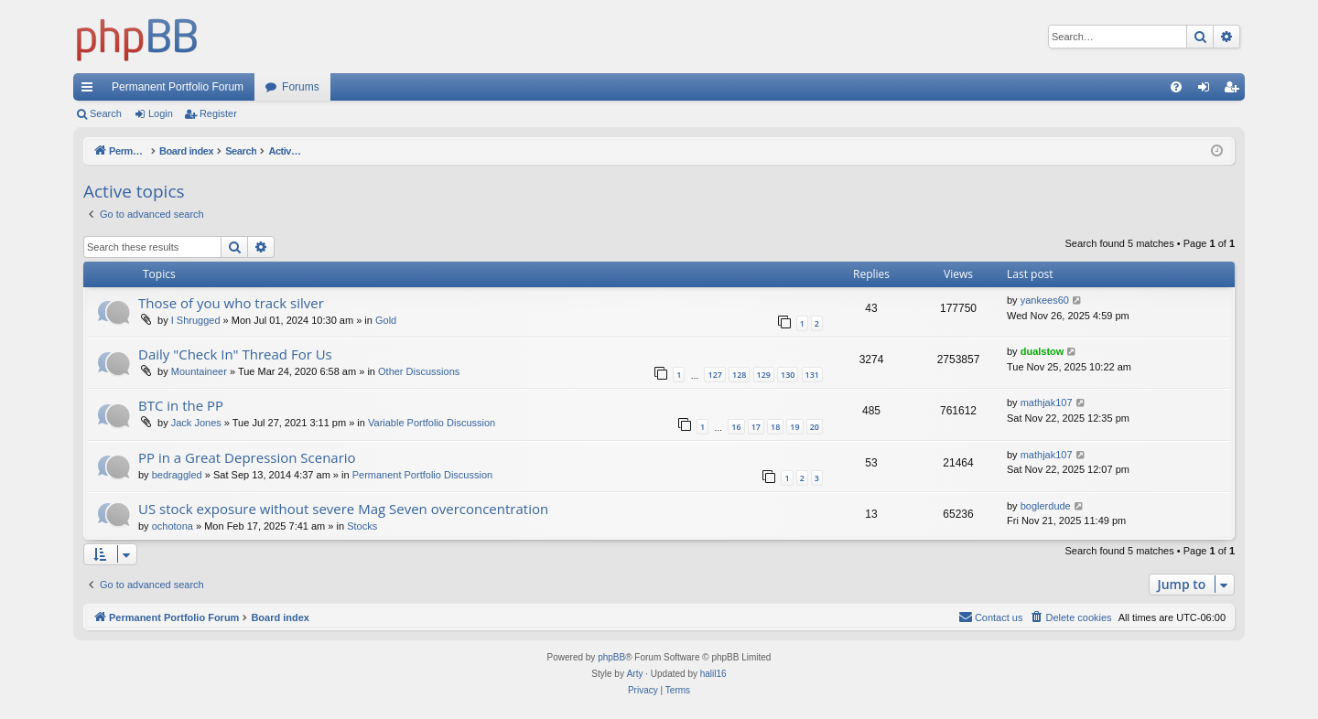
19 (794, 427)
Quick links (91, 90)
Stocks (362, 525)
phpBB (611, 657)
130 (787, 375)
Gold (385, 320)
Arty (635, 674)
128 (739, 375)
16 (735, 427)
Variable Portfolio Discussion (431, 422)
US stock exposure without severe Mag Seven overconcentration (343, 508)
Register (218, 113)
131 (812, 375)
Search (106, 113)
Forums (300, 86)
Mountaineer (199, 371)
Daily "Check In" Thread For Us (235, 354)
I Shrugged (196, 320)
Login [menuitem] (1207, 90)
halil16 (713, 674)
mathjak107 (1047, 402)
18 (775, 427)
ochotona (172, 525)
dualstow (1042, 351)
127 (714, 375)
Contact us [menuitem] (990, 616)
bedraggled (177, 474)
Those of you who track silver (231, 303)
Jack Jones (196, 422)
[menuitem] (1176, 87)
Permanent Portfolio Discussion (422, 474)
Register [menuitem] (1235, 90)
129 (764, 375)
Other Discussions (418, 371)
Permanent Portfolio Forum (177, 86)
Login (160, 113)
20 (814, 427)
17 (756, 427)
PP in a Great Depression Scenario (247, 457)
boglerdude (1046, 505)
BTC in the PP (180, 405)
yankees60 (1045, 300)
